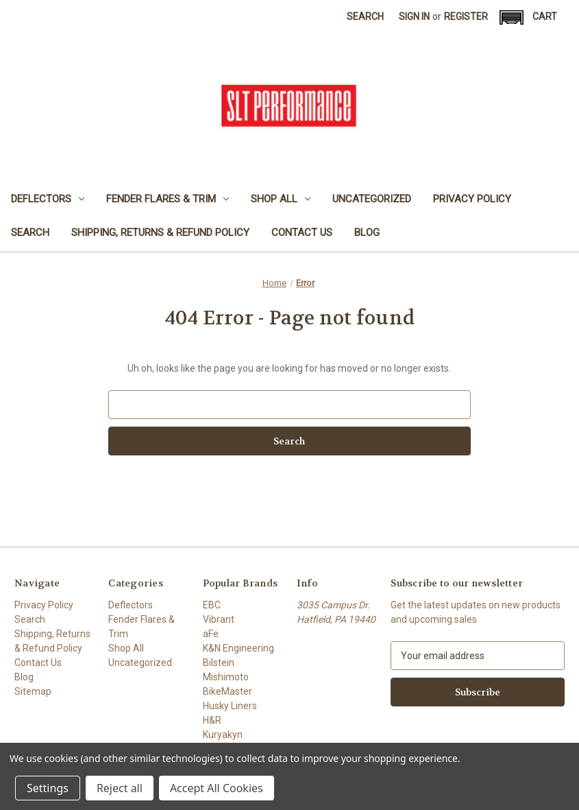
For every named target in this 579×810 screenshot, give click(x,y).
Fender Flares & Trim (167, 199)
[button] (511, 17)
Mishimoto (226, 676)
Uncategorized (371, 199)
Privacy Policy (472, 199)
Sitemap (32, 691)
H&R (212, 720)
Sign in (414, 16)
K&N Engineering (238, 648)
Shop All (280, 199)
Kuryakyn (223, 734)
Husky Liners (230, 705)
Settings (48, 788)
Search (365, 16)
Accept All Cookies (216, 788)
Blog (367, 232)
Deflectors (47, 199)
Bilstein (218, 662)
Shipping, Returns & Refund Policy (160, 232)
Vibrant (218, 619)
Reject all (120, 788)
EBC (212, 604)
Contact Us (301, 232)
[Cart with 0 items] (545, 17)
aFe (211, 633)
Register (466, 16)
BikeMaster (227, 691)
